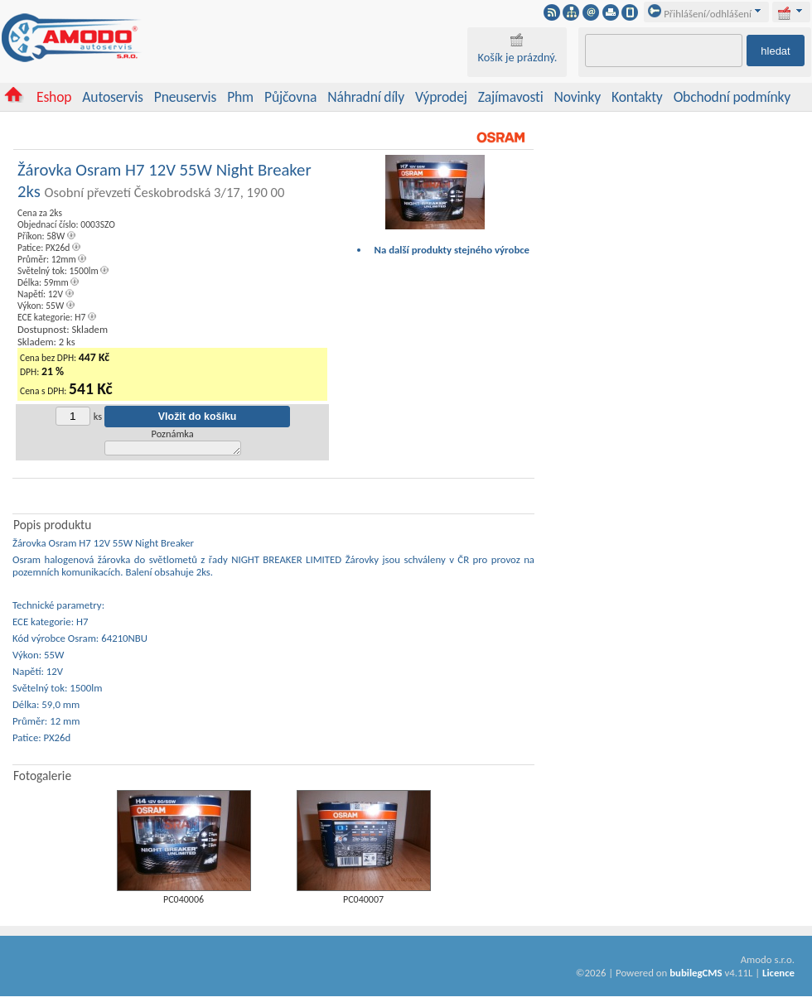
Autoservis (112, 97)
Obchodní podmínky (732, 97)
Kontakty (637, 97)
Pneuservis (185, 97)
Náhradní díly (365, 97)
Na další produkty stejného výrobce (452, 249)
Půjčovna (290, 97)
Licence (778, 975)
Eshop (53, 97)
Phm (240, 97)
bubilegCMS (695, 975)
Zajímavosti (511, 97)
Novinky (578, 97)
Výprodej (441, 97)
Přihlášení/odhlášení (700, 13)
